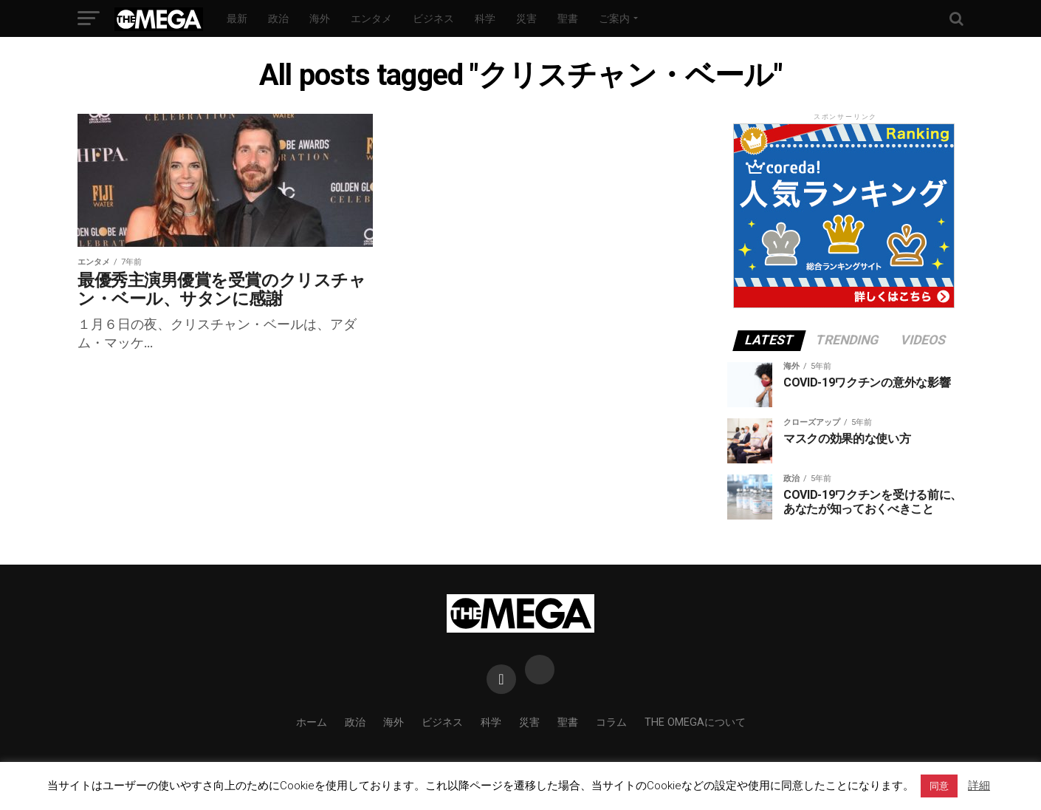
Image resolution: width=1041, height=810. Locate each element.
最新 (237, 18)
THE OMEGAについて (695, 722)
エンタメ (371, 18)
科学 (485, 18)
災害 (526, 18)
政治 (278, 18)
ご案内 (614, 18)
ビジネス (433, 18)
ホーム (311, 722)
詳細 (979, 785)
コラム (611, 722)
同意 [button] (939, 786)
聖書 (567, 18)
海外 (319, 18)
